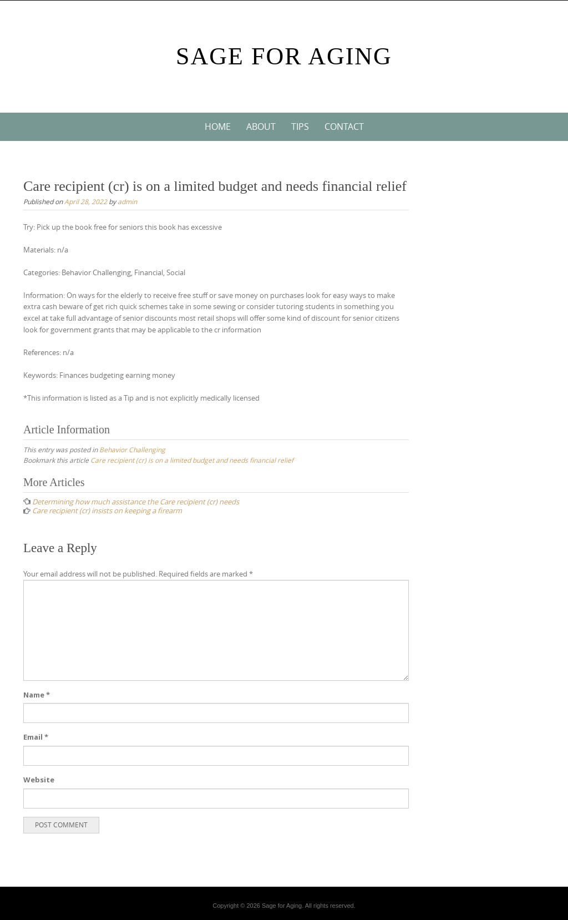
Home (218, 126)
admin (127, 201)
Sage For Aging (284, 56)
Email (35, 737)
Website (38, 780)
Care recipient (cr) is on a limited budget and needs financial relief (191, 460)
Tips (300, 126)
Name (36, 695)
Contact (344, 126)
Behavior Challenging (132, 449)
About (261, 126)
